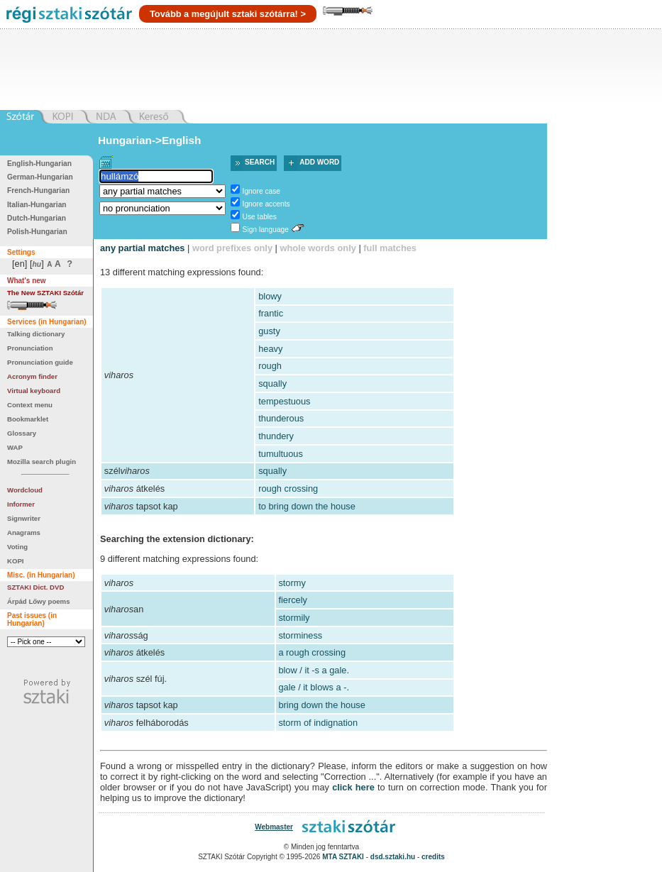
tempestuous (284, 401)
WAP (15, 447)
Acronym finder (32, 376)
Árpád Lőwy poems (38, 601)
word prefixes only (232, 248)
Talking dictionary (36, 334)
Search (260, 162)
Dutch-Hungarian (36, 218)
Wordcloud (25, 490)
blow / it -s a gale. (313, 670)
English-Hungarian (39, 163)
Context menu (30, 405)
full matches (389, 248)
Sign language (266, 229)
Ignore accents (266, 204)
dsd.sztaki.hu (392, 857)
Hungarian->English (150, 140)
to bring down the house (306, 506)
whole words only (317, 248)
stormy (291, 583)
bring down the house (321, 705)
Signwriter (23, 518)
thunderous (281, 418)
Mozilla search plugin (41, 461)
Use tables (260, 217)
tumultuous (280, 453)
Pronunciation (30, 348)
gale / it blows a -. (313, 687)
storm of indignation (318, 722)
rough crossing (288, 488)
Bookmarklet (27, 419)
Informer (21, 504)
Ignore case (261, 191)
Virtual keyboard (33, 390)
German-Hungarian (40, 177)
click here (353, 787)
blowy (270, 296)
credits (433, 857)
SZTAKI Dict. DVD (35, 587)
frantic (270, 313)
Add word (319, 162)
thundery (276, 436)
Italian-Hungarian (37, 205)
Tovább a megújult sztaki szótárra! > (228, 14)
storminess (300, 635)
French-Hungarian (38, 190)
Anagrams (23, 532)
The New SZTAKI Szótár (45, 293)
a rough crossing (312, 652)
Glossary (21, 433)
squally (272, 383)
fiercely (292, 600)
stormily (293, 617)
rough (270, 365)
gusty (269, 331)
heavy (270, 348)
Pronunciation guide (40, 362)
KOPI (15, 561)
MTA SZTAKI (343, 857)
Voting (17, 547)
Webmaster (274, 827)
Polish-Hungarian (37, 232)
